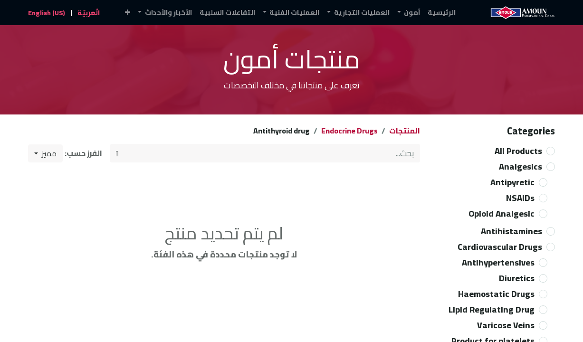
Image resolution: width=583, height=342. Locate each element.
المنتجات (404, 131)
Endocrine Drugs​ (349, 131)
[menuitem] (441, 12)
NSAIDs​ (520, 197)
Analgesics (520, 166)
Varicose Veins (506, 325)
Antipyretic (512, 182)
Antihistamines (511, 231)
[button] (127, 12)
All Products (518, 150)
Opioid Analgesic (501, 213)
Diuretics (517, 278)
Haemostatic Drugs (496, 293)
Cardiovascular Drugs (500, 246)
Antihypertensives (498, 262)
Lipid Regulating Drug (492, 309)
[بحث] (117, 153)
